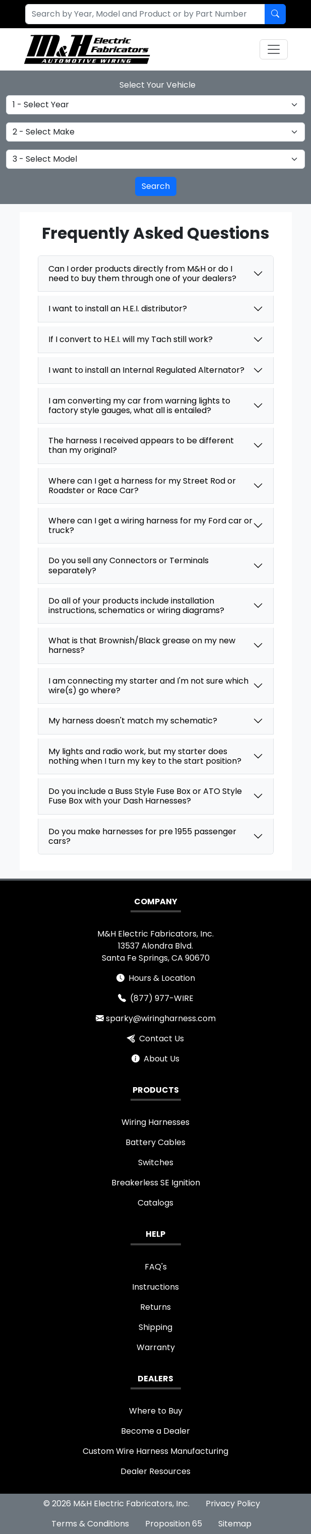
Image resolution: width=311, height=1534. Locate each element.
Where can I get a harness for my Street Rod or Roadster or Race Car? (142, 485)
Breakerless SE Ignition (155, 1182)
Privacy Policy (233, 1503)
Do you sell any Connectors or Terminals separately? (128, 565)
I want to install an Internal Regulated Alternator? (146, 370)
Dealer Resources (155, 1471)
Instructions (155, 1287)
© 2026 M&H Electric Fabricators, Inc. (116, 1503)
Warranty (156, 1347)
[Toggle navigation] (274, 49)
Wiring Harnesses (155, 1122)
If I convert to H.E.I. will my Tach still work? (130, 339)
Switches (155, 1162)
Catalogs (155, 1203)
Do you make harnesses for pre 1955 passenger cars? (142, 836)
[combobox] (139, 14)
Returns (155, 1307)
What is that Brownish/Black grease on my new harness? (141, 645)
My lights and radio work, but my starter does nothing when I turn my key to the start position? (144, 756)
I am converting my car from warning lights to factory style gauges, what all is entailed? (139, 405)
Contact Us (161, 1038)
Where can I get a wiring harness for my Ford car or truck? (150, 525)
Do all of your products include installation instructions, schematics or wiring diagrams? (136, 605)
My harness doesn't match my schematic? (132, 720)
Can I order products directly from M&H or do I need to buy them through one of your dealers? (142, 273)
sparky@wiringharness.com (161, 1018)
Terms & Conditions (90, 1523)
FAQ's (156, 1267)
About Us (161, 1058)
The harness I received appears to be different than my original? (141, 445)
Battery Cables (155, 1142)
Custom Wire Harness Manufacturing (155, 1451)
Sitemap (235, 1523)
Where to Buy (155, 1411)
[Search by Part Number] (275, 14)
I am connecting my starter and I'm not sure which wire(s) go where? (148, 685)
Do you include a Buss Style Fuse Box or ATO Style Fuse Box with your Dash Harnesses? (145, 796)
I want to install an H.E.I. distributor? (117, 308)
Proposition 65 (173, 1523)
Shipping (155, 1327)
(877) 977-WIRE (162, 998)
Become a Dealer (155, 1431)
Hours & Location (162, 978)
